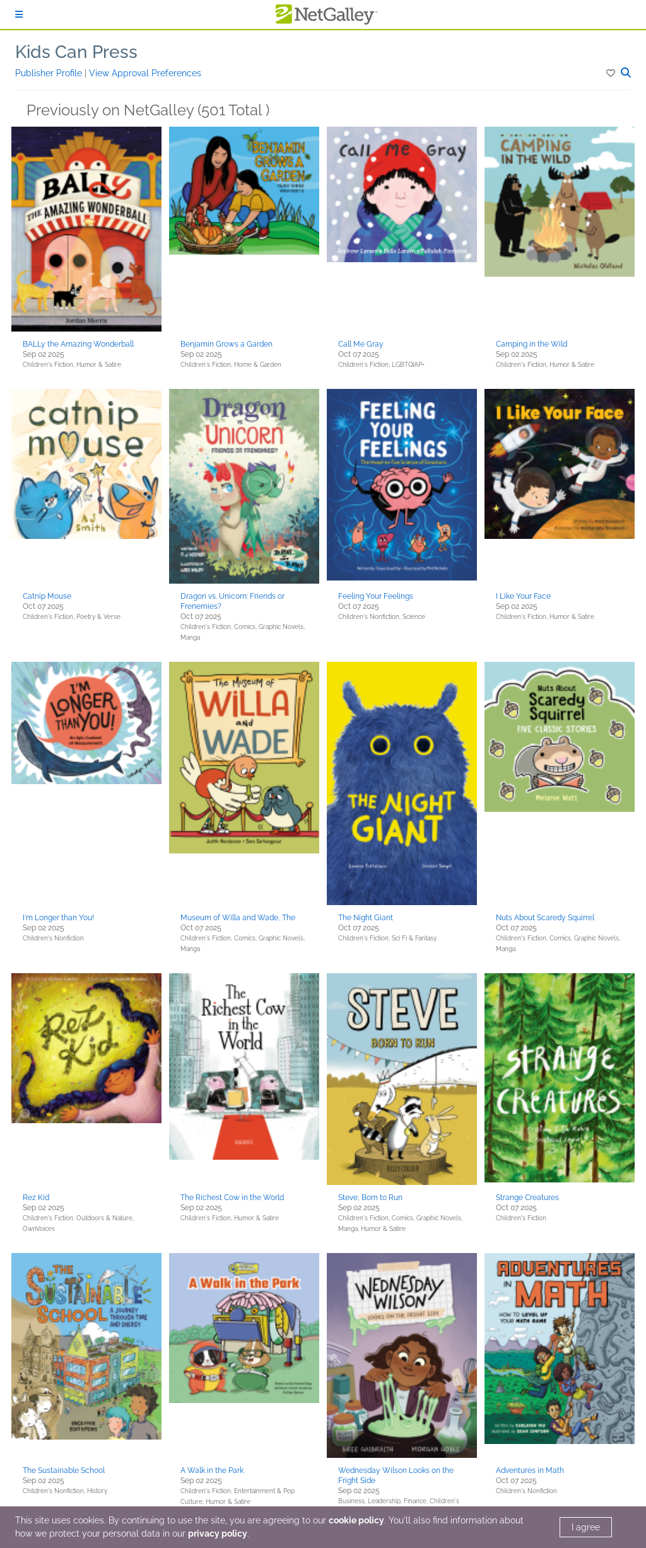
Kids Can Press (76, 52)
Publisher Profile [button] (50, 73)
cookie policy (356, 1520)
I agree (586, 1527)
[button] (611, 73)
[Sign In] (19, 14)
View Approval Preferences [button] (145, 73)
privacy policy (217, 1533)
